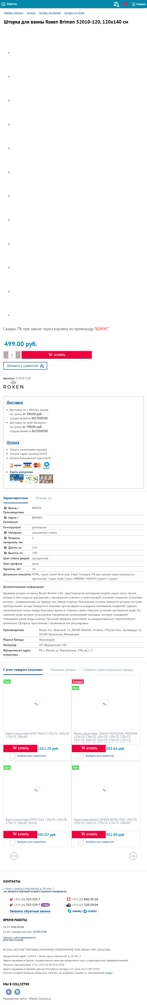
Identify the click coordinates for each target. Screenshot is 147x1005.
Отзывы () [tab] (43, 498)
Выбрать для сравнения (31, 756)
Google (108, 972)
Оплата (13, 442)
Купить (56, 355)
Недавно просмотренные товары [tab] (108, 669)
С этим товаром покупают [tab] (23, 669)
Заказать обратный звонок (30, 911)
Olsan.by (12, 4)
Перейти (9, 992)
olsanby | (77, 911)
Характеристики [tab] (15, 498)
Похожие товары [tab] (63, 669)
